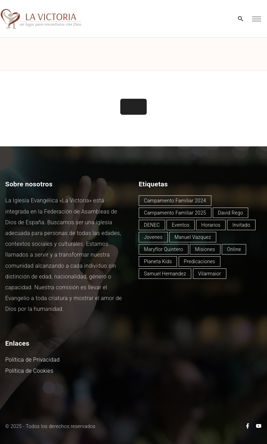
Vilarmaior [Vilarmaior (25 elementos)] (209, 273)
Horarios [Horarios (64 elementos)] (210, 225)
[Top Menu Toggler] (256, 18)
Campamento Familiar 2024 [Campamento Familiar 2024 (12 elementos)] (175, 200)
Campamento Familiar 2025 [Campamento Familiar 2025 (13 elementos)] (175, 213)
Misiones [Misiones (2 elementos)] (205, 249)
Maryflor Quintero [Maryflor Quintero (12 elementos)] (163, 249)
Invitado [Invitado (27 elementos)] (241, 225)
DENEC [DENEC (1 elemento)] (152, 225)
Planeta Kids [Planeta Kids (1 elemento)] (158, 261)
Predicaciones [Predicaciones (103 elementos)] (199, 261)
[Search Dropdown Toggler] (241, 19)
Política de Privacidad (32, 359)
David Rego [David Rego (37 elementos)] (230, 213)
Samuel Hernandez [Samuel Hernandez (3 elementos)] (165, 273)
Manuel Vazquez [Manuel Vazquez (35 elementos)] (193, 237)
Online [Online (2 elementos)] (234, 249)
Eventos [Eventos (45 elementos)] (180, 225)
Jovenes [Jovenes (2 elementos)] (153, 237)
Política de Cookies (29, 371)
